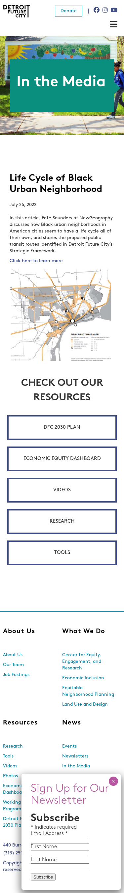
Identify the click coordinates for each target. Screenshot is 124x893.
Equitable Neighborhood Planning (88, 691)
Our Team (13, 664)
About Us (19, 631)
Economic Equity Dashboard (62, 458)
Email (38, 833)
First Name (44, 846)
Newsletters (75, 756)
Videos (62, 490)
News (71, 723)
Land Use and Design (85, 704)
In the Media (76, 766)
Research (62, 521)
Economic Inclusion (83, 678)
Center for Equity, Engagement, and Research (81, 662)
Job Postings (16, 674)
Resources (20, 723)
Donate (69, 11)
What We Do (83, 631)
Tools (62, 552)
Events (69, 746)
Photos (10, 776)
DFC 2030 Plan (62, 427)
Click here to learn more (36, 261)
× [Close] (113, 781)
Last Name (44, 860)
